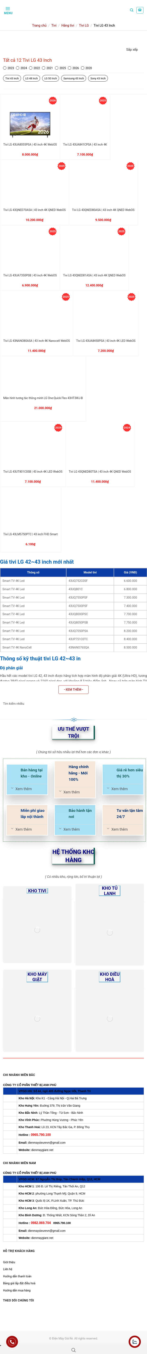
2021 (47, 68)
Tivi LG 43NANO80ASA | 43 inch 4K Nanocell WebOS (36, 340)
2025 (60, 68)
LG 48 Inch (31, 78)
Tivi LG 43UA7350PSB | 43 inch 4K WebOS (30, 275)
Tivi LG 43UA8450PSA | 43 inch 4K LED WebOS (106, 340)
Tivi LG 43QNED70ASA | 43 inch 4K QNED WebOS (34, 210)
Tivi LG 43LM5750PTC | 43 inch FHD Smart (30, 534)
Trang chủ (39, 25)
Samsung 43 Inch (73, 78)
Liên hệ (7, 1269)
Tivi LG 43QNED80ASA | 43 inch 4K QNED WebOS (103, 210)
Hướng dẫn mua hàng (16, 1290)
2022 (34, 68)
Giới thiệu (9, 1262)
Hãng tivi (67, 25)
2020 (86, 68)
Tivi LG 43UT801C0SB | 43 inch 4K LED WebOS (32, 471)
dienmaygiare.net (42, 1150)
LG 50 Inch (50, 78)
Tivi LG (84, 25)
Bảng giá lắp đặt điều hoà (19, 1283)
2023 (8, 68)
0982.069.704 (41, 1223)
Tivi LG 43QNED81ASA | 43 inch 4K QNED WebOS (94, 275)
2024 (21, 68)
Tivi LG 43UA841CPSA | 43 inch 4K (85, 144)
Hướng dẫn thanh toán (17, 1276)
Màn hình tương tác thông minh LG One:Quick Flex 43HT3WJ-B (43, 398)
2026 (73, 68)
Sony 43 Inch (97, 78)
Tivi (53, 25)
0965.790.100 (41, 1134)
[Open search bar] (74, 1350)
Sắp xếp (132, 50)
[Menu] (8, 10)
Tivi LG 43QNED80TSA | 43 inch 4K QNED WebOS (100, 471)
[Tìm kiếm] (131, 10)
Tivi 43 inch (12, 78)
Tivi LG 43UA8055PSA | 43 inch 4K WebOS (30, 144)
